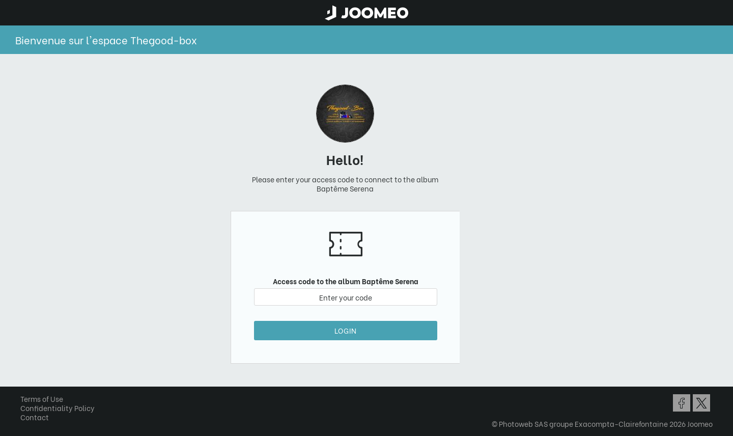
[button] (27, 383)
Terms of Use (41, 398)
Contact (34, 417)
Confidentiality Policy (57, 407)
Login (345, 330)
